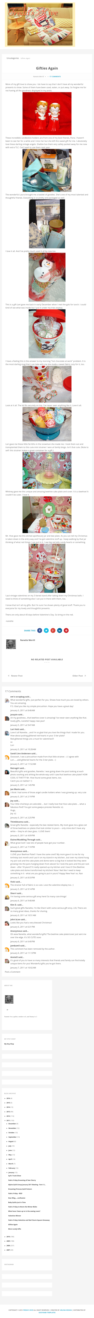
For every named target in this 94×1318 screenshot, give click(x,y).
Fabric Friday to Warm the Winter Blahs (22, 1207)
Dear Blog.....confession (16, 1198)
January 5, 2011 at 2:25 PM (22, 817)
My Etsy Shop (9, 1044)
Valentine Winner (14, 1216)
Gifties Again (13, 1224)
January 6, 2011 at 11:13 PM (23, 953)
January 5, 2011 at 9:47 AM (22, 725)
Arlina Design (66, 1310)
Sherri (13, 893)
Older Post (77, 675)
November (12, 1128)
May (10, 1155)
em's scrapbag (17, 696)
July (9, 1146)
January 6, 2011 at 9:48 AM (22, 900)
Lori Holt (14, 729)
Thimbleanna (17, 821)
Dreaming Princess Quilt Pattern (20, 1189)
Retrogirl (14, 768)
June (10, 1150)
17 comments (55, 77)
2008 (8, 1246)
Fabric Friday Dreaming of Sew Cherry (22, 1180)
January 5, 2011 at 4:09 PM (22, 835)
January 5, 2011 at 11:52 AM (23, 764)
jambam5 (15, 945)
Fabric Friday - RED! (15, 1193)
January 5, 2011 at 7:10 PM (22, 847)
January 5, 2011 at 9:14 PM (22, 889)
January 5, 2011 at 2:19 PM (22, 796)
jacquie (14, 714)
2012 (8, 1116)
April (10, 1159)
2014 (8, 1107)
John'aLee (15, 919)
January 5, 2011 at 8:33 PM (22, 877)
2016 (8, 1098)
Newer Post (17, 675)
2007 (8, 1250)
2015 (8, 1103)
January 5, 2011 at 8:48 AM (22, 710)
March (10, 1164)
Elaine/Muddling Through (22, 839)
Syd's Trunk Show (14, 1176)
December (12, 1124)
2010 (8, 1237)
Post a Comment (12, 972)
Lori (19, 304)
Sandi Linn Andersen (20, 753)
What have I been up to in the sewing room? (24, 1211)
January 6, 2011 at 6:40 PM (22, 941)
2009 (8, 1241)
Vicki (12, 881)
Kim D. (13, 904)
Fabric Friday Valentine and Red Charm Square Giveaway (29, 1220)
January (11, 1172)
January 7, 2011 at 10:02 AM (23, 967)
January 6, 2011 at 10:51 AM (23, 915)
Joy (11, 800)
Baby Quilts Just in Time (17, 1202)
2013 (8, 1112)
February (11, 1168)
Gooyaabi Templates (47, 1313)
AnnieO (14, 957)
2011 (8, 1120)
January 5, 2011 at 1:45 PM (22, 785)
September (12, 1137)
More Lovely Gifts (14, 1229)
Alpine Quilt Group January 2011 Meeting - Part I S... (27, 1185)
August (11, 1141)
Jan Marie (15, 789)
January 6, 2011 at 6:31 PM (22, 926)
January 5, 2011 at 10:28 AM (23, 749)
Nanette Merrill (27, 640)
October (11, 1133)
